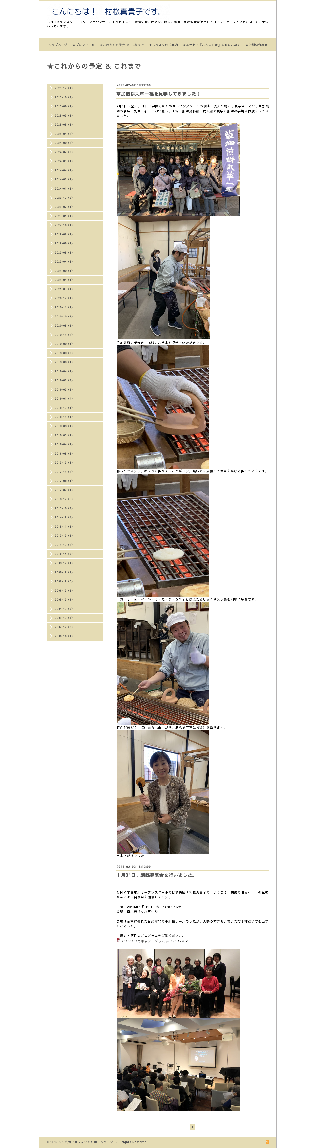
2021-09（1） (64, 271)
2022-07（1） (64, 234)
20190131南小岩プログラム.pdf (147, 941)
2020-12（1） (64, 298)
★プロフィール (83, 45)
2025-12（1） (64, 88)
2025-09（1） (64, 106)
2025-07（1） (64, 115)
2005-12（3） (64, 599)
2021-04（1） (64, 280)
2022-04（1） (64, 261)
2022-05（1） (64, 252)
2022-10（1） (64, 225)
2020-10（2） (64, 316)
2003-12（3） (64, 618)
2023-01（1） (64, 216)
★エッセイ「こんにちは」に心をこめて (211, 45)
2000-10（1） (64, 636)
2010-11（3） (64, 554)
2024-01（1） (64, 188)
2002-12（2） (64, 627)
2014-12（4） (64, 517)
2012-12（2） (64, 535)
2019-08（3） (64, 353)
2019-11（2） (64, 334)
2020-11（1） (64, 307)
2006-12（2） (64, 590)
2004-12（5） (64, 609)
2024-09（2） (64, 143)
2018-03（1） (64, 453)
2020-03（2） (64, 325)
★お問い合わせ (256, 45)
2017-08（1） (64, 481)
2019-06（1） (64, 362)
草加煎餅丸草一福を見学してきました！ (158, 94)
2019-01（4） (64, 398)
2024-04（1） (64, 170)
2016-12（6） (64, 499)
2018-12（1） (64, 408)
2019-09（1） (64, 344)
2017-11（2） (64, 472)
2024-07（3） (64, 152)
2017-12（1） (64, 462)
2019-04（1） (64, 371)
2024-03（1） (64, 179)
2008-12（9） (64, 572)
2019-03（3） (64, 380)
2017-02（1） (64, 490)
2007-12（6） (64, 581)
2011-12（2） (64, 545)
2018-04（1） (64, 444)
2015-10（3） (64, 508)
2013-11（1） (64, 526)
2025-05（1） (64, 124)
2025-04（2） (64, 134)
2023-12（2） (64, 197)
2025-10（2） (64, 97)
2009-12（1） (64, 563)
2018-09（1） (64, 426)
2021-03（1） (64, 289)
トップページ (57, 45)
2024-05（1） (64, 161)
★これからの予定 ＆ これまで (122, 45)
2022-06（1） (64, 243)
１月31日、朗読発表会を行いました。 (156, 875)
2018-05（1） (64, 435)
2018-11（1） (64, 417)
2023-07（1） (64, 207)
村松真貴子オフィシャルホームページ (86, 1142)
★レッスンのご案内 (163, 45)
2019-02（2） (64, 389)
